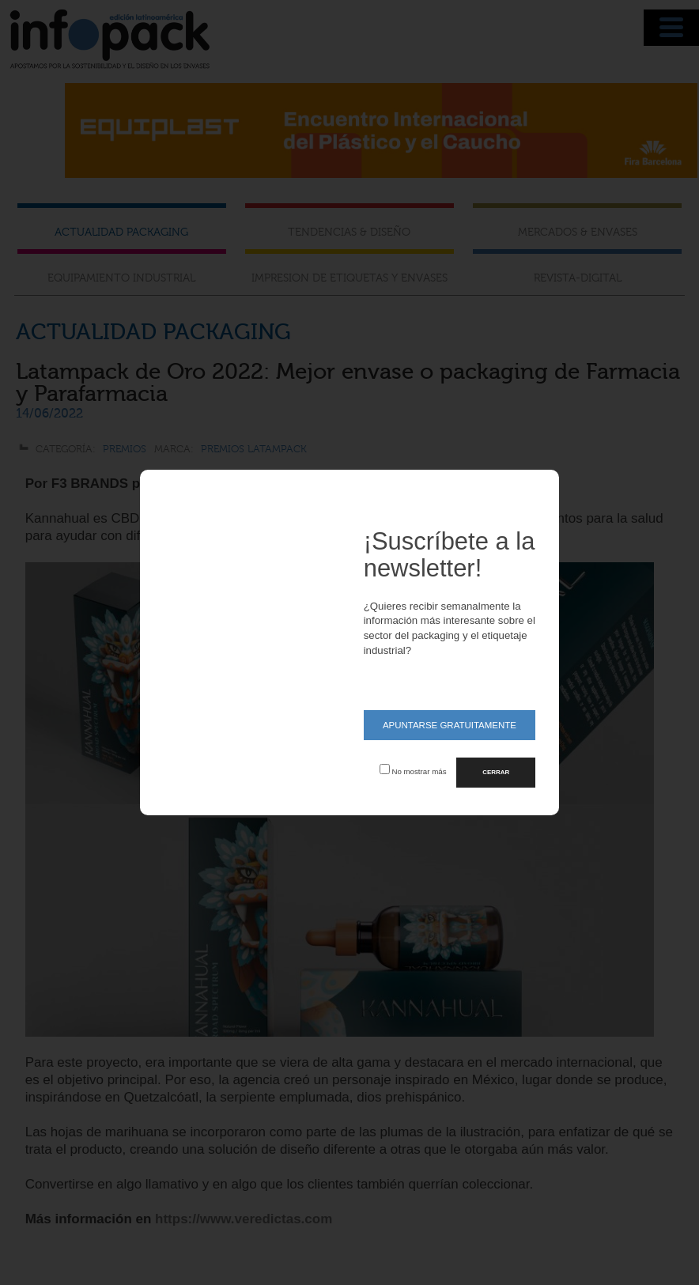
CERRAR (495, 772)
